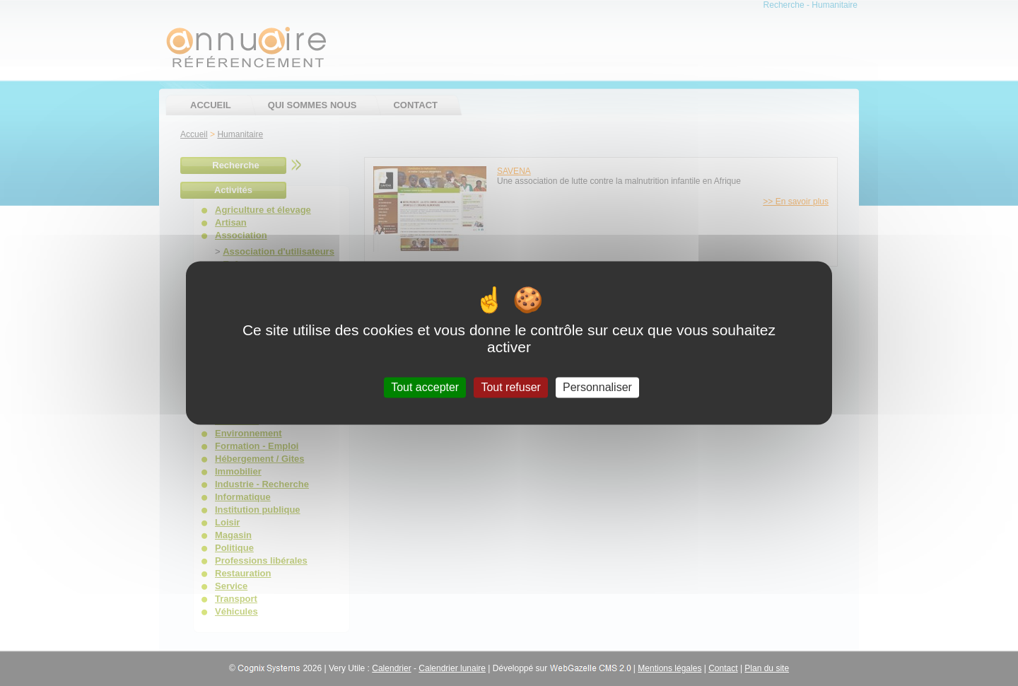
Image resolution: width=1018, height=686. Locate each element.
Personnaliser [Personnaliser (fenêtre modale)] (597, 387)
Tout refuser (510, 387)
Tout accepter (425, 387)
